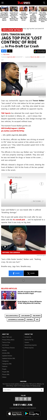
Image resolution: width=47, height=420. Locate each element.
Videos (4, 377)
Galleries (4, 366)
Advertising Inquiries (31, 345)
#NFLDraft (5, 128)
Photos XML (5, 374)
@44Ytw (21, 128)
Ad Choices (5, 345)
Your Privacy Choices (8, 348)
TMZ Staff (6, 54)
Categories (5, 361)
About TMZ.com (7, 337)
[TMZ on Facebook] (17, 399)
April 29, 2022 (11, 57)
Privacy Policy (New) (8, 339)
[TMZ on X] (21, 399)
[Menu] (2, 2)
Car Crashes (25, 316)
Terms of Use (6, 342)
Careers (27, 342)
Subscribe (42, 390)
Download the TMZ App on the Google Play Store (32, 413)
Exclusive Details (12, 316)
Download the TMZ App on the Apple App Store (15, 413)
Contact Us (28, 337)
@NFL (24, 135)
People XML (5, 372)
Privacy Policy (26, 385)
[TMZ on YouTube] (25, 399)
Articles (4, 350)
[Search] (44, 2)
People (4, 369)
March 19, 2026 (35, 57)
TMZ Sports (5, 113)
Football (30, 319)
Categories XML (7, 364)
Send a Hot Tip (29, 339)
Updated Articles (7, 356)
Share (16, 273)
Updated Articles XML (8, 358)
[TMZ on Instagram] (29, 399)
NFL (37, 319)
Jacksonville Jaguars (16, 319)
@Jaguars (13, 128)
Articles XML (6, 353)
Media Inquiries (29, 348)
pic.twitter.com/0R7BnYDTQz (12, 131)
